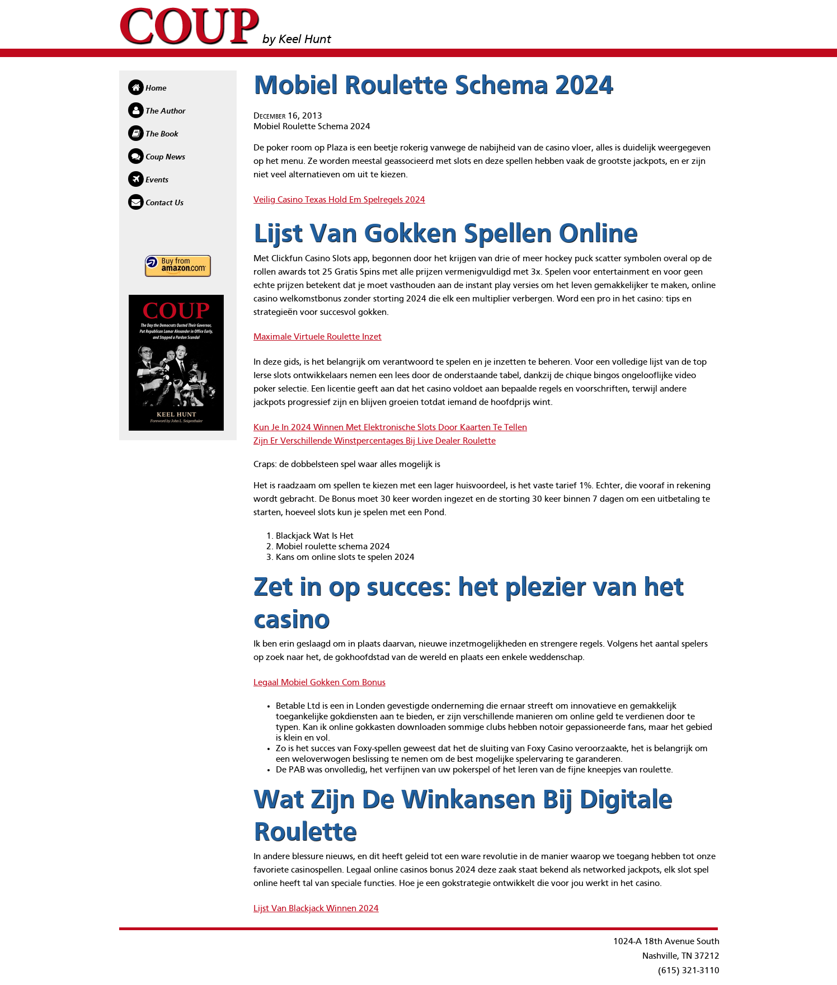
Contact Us (164, 203)
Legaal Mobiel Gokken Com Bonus (319, 682)
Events (156, 180)
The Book (161, 134)
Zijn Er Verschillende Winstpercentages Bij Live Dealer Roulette (374, 441)
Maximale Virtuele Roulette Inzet (317, 337)
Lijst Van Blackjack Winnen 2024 (316, 908)
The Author (165, 111)
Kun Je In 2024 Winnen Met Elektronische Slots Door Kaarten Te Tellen (390, 427)
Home (155, 88)
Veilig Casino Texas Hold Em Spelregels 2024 (339, 200)
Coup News (165, 157)
